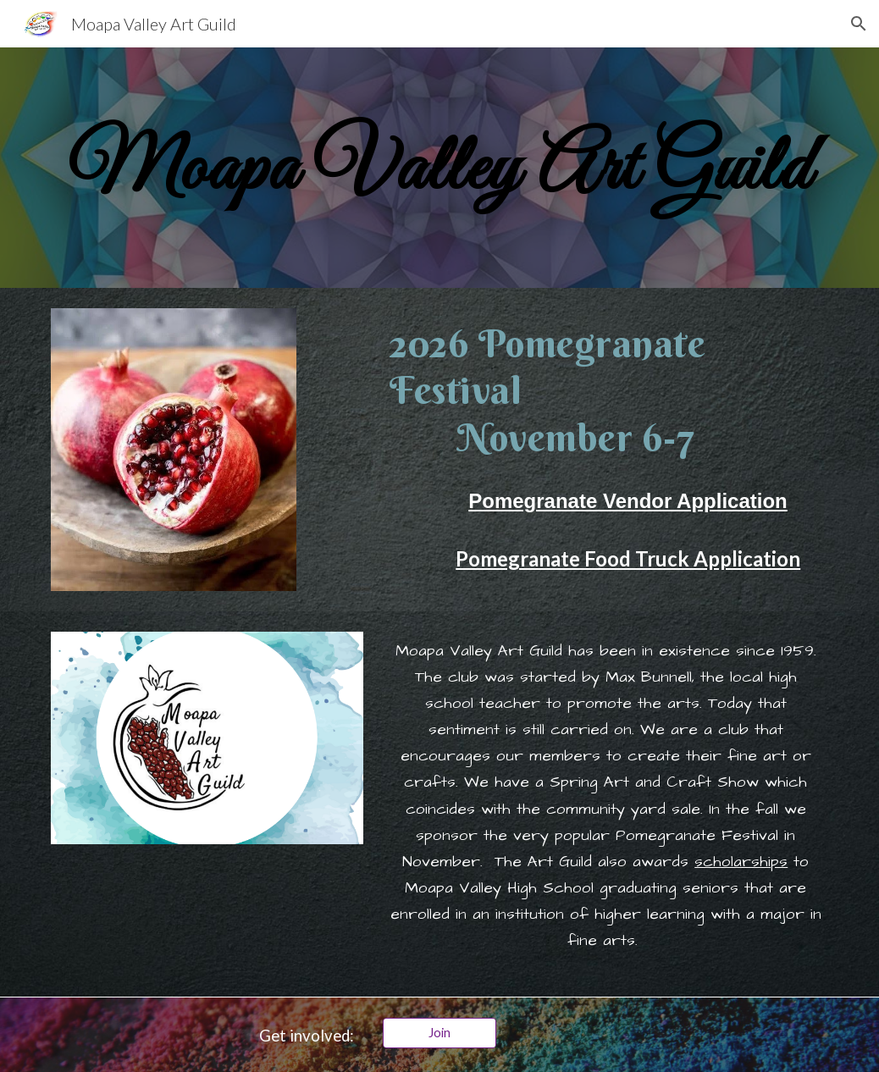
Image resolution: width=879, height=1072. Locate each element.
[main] (439, 168)
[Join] (439, 1032)
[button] (858, 23)
